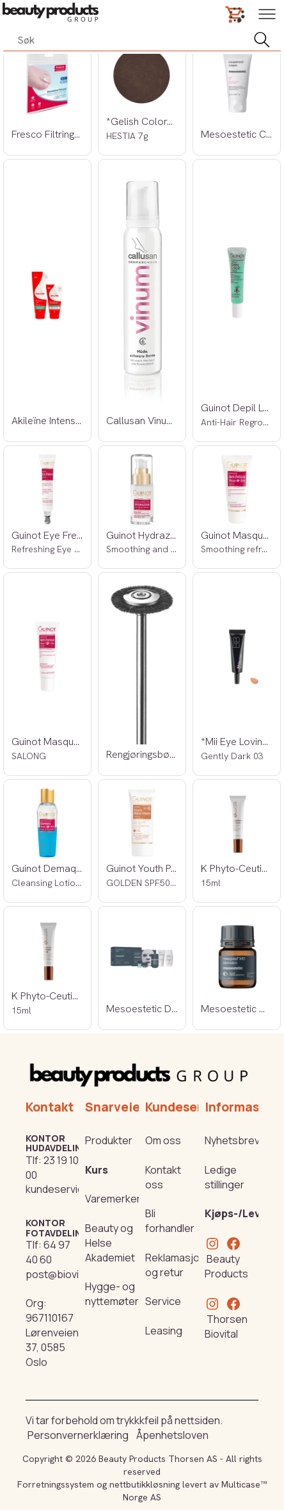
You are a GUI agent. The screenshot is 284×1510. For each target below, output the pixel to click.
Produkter (108, 1140)
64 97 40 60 (48, 1252)
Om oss (163, 1140)
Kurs (96, 1170)
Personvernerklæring (78, 1435)
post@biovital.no (65, 1274)
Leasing (163, 1331)
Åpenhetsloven (172, 1435)
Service (163, 1301)
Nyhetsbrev (232, 1140)
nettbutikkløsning (144, 1484)
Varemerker (113, 1199)
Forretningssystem (55, 1484)
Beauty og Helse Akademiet (110, 1243)
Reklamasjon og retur (175, 1265)
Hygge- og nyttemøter (112, 1293)
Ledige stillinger (224, 1177)
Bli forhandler (169, 1220)
